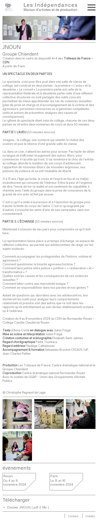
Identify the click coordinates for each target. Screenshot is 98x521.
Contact (73, 516)
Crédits (90, 516)
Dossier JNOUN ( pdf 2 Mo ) (28, 507)
